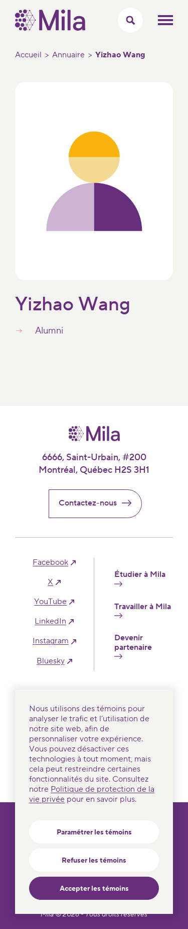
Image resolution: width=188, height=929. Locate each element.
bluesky (51, 661)
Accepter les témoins (94, 888)
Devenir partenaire (133, 646)
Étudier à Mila (139, 578)
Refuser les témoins (94, 860)
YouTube (50, 602)
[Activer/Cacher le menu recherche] (130, 20)
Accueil (28, 54)
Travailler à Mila (142, 610)
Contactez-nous (99, 503)
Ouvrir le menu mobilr (165, 20)
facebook (50, 562)
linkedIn (50, 621)
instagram (51, 641)
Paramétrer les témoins (94, 832)
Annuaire (68, 54)
